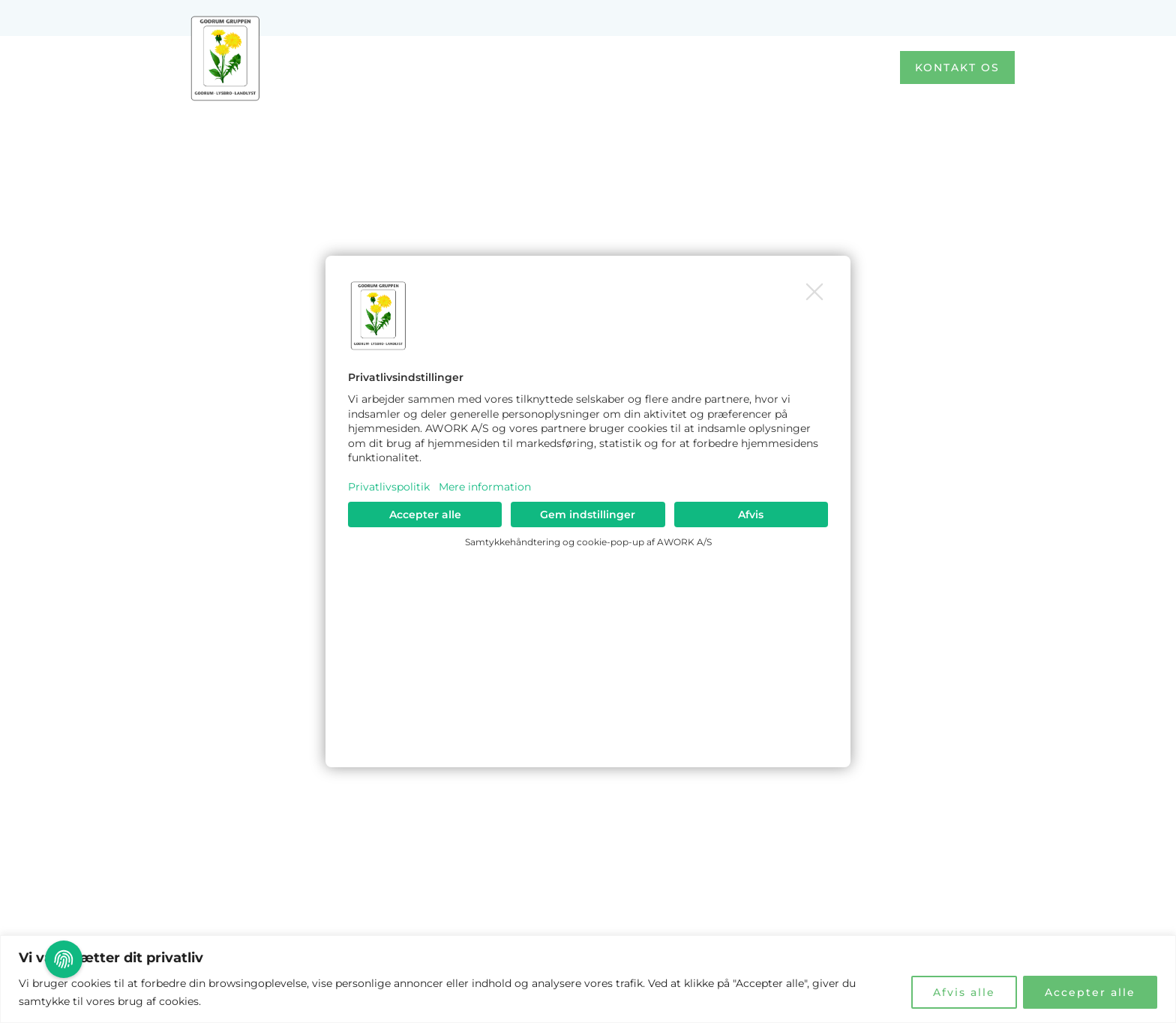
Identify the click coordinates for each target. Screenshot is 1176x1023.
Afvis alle (964, 992)
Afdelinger (632, 68)
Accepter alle (1090, 992)
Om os (734, 67)
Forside (528, 67)
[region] (588, 979)
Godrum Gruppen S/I (225, 115)
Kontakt (831, 68)
